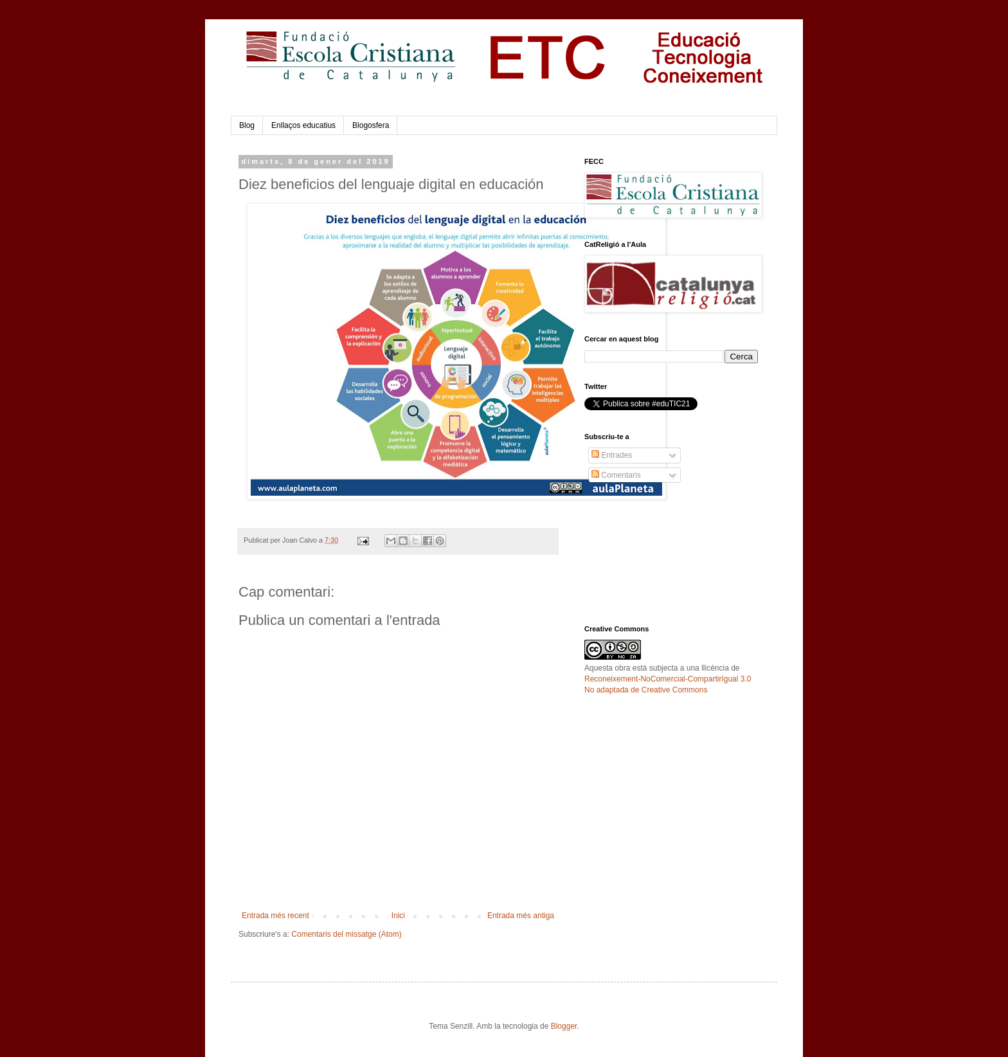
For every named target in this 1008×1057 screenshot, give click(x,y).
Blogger (564, 1026)
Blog (247, 125)
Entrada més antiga (520, 915)
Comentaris (616, 475)
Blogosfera (370, 125)
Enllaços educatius (303, 125)
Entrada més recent (275, 915)
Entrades (611, 455)
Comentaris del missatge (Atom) (346, 934)
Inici (398, 915)
